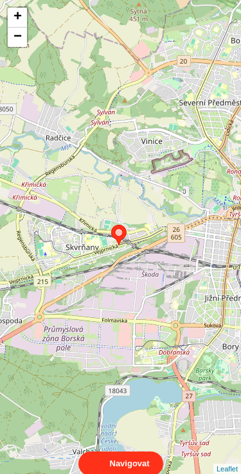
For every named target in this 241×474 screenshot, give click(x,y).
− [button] (17, 37)
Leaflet (227, 457)
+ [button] (17, 17)
